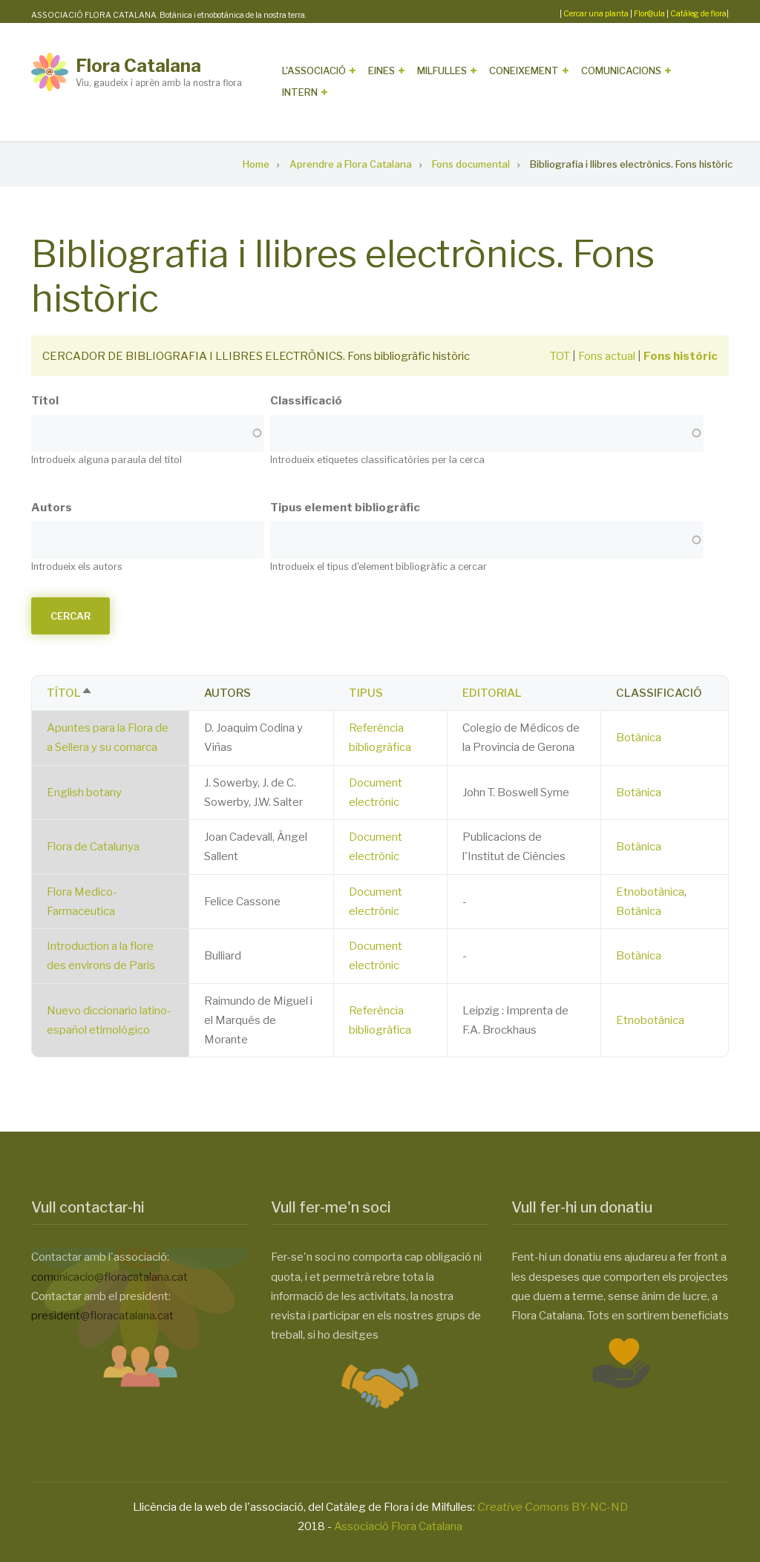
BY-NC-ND (552, 1507)
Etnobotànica (650, 892)
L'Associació (314, 70)
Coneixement (524, 70)
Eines (381, 70)
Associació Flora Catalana (398, 1526)
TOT (560, 356)
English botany (84, 792)
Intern (300, 92)
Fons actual (606, 356)
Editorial (492, 693)
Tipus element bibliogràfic (345, 507)
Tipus (366, 693)
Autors (51, 507)
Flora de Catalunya (93, 846)
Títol (45, 400)
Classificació (306, 400)
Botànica (638, 737)
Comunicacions (621, 70)
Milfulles (442, 70)
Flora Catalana (138, 65)
